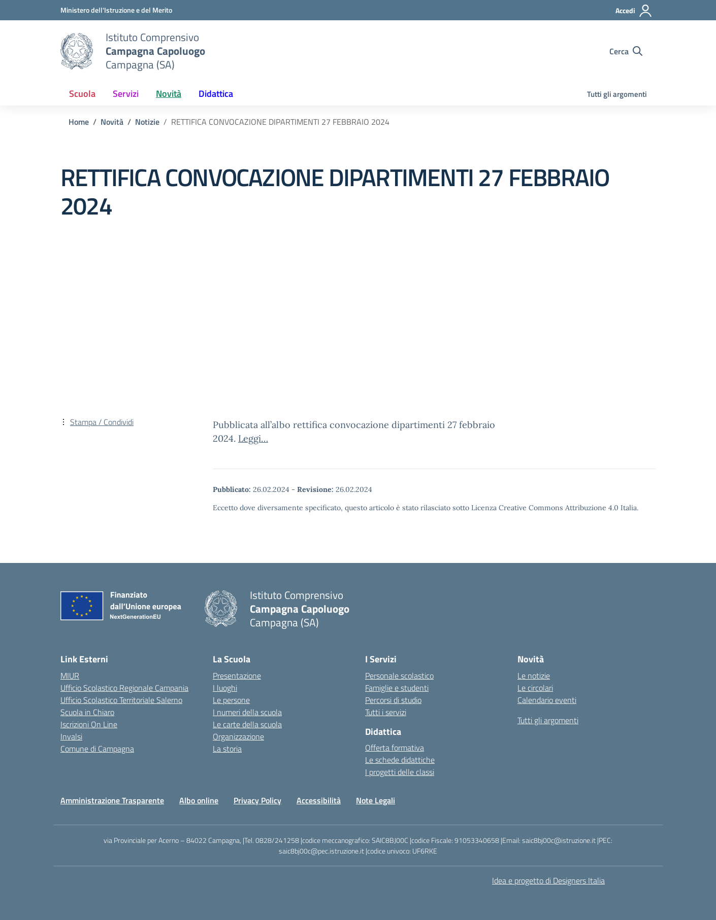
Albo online (198, 800)
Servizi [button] (126, 93)
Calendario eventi (546, 700)
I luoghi (225, 688)
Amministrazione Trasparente (112, 800)
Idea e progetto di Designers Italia (548, 880)
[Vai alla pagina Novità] (112, 122)
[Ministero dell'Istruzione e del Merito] (116, 10)
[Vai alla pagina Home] (79, 122)
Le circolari (535, 688)
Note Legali (375, 800)
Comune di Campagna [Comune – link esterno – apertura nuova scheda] (97, 748)
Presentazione (237, 675)
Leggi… (253, 438)
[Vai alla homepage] (76, 51)
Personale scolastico (399, 675)
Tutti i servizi (385, 712)
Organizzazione (238, 736)
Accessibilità (319, 800)
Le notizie (533, 675)
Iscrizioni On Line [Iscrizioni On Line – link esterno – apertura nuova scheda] (88, 724)
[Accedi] (634, 10)
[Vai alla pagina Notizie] (147, 122)
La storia (227, 748)
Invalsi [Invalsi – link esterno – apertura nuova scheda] (71, 736)
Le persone (231, 700)
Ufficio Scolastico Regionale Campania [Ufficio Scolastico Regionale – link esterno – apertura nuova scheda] (124, 688)
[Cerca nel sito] (625, 51)
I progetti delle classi (399, 772)
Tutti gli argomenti (617, 94)
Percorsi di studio (393, 700)
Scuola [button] (82, 93)
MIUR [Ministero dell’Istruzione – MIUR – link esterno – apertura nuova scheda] (69, 675)
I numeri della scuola (247, 712)
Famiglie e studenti (397, 688)
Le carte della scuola (247, 724)
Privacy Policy (257, 800)
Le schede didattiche (400, 760)
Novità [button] (168, 93)
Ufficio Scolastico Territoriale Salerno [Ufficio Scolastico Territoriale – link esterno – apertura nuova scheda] (121, 700)
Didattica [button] (216, 93)
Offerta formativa (394, 747)
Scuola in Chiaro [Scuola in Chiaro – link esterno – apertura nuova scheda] (87, 712)
